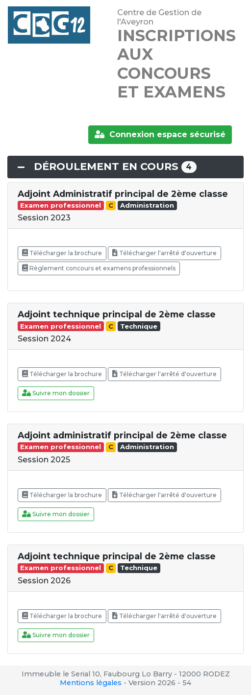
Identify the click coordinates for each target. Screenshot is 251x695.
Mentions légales (91, 682)
